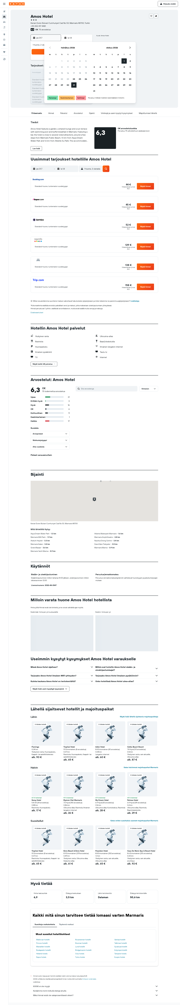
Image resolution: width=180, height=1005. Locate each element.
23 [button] (68, 79)
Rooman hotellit (81, 943)
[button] (4, 4)
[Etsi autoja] (4, 22)
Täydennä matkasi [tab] (66, 924)
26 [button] (86, 79)
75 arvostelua (44, 29)
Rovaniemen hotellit (83, 939)
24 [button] (74, 79)
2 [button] (67, 61)
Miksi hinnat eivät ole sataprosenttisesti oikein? (95, 995)
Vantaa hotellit (119, 939)
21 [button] (56, 79)
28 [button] (56, 85)
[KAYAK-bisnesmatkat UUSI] (4, 44)
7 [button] (55, 67)
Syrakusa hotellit (120, 947)
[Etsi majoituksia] (4, 16)
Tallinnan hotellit (120, 943)
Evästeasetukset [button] (37, 312)
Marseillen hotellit (43, 947)
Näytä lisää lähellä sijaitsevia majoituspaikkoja (139, 717)
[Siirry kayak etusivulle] (17, 3)
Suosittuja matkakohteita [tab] (45, 924)
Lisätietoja (135, 301)
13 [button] (50, 73)
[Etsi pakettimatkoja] (4, 27)
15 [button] (62, 73)
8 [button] (61, 67)
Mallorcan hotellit (43, 939)
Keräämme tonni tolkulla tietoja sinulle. (95, 990)
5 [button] (85, 61)
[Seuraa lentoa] (4, 39)
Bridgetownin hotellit (83, 950)
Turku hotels (80, 957)
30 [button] (68, 85)
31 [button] (74, 85)
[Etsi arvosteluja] (108, 388)
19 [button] (86, 73)
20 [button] (50, 79)
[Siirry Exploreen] (4, 34)
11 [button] (80, 67)
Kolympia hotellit (120, 950)
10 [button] (74, 67)
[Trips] (4, 52)
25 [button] (80, 79)
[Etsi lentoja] (4, 11)
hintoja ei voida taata (89, 979)
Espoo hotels (41, 957)
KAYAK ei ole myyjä (95, 986)
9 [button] (67, 67)
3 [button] (73, 61)
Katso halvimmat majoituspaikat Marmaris (141, 767)
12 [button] (86, 67)
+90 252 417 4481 (38, 26)
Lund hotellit (80, 947)
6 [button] (49, 67)
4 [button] (79, 61)
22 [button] (62, 79)
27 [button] (50, 85)
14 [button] (56, 73)
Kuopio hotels (119, 957)
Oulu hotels (79, 953)
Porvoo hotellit (42, 943)
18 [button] (80, 73)
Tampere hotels (120, 953)
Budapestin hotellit (43, 950)
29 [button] (62, 85)
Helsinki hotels (41, 953)
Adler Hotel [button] (100, 747)
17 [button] (74, 73)
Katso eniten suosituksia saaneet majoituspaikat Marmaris (134, 821)
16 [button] (68, 73)
